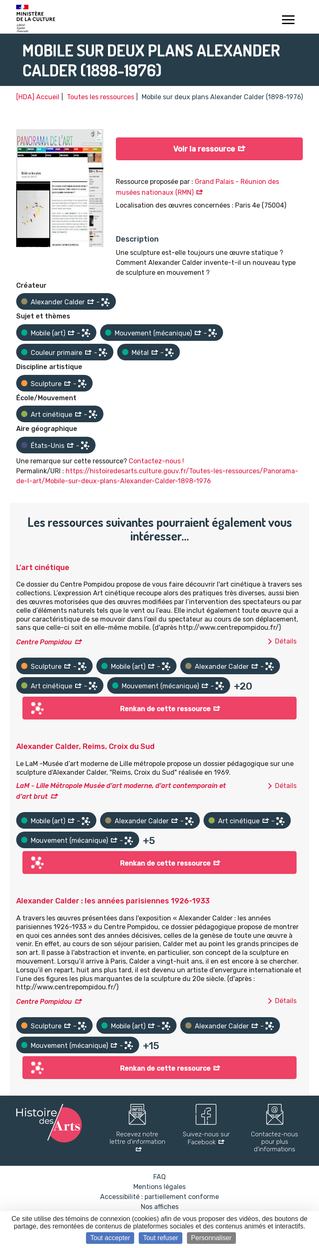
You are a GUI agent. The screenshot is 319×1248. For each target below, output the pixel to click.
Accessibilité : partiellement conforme (159, 1197)
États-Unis (47, 446)
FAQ (159, 1177)
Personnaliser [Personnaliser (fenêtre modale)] (211, 1237)
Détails (286, 641)
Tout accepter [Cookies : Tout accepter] (110, 1237)
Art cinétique (51, 414)
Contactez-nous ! (156, 461)
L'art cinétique (42, 567)
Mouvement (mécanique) (153, 333)
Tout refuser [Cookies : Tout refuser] (160, 1237)
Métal (140, 353)
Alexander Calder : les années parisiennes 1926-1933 (113, 900)
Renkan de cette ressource (165, 709)
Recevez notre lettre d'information (137, 1138)
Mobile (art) (48, 333)
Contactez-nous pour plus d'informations (274, 1142)
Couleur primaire (56, 353)
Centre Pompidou (44, 642)
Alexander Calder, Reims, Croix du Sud (85, 746)
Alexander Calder (58, 302)
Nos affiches (160, 1207)
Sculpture (46, 384)
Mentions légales (159, 1187)
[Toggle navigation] (288, 21)
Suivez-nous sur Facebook (206, 1138)
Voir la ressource (204, 149)
